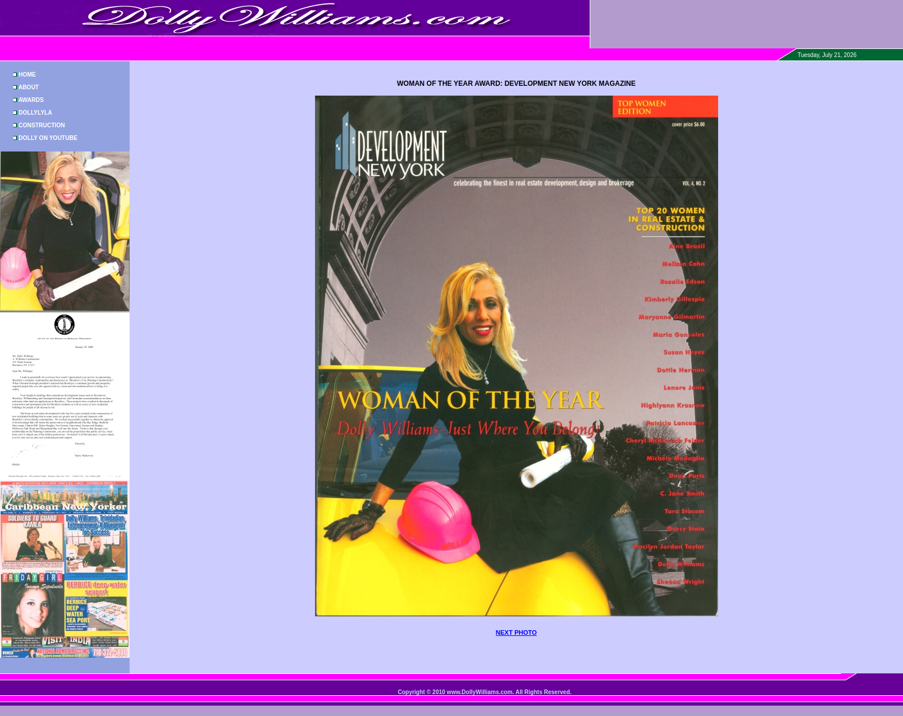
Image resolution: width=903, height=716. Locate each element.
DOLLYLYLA (35, 112)
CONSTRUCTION (41, 125)
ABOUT (28, 87)
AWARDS (31, 100)
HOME (27, 74)
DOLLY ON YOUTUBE (47, 138)
